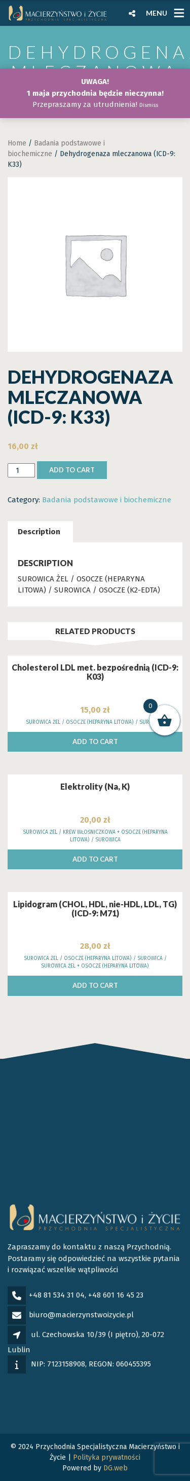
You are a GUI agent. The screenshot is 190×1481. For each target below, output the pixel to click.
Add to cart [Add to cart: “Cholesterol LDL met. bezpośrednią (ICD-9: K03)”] (95, 741)
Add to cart (72, 470)
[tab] (39, 532)
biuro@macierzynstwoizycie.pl (81, 1314)
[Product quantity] (21, 470)
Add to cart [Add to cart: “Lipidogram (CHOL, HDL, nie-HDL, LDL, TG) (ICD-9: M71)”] (95, 985)
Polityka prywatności (106, 1457)
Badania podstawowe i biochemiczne (106, 499)
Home (17, 143)
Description (39, 531)
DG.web (115, 1468)
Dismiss (148, 105)
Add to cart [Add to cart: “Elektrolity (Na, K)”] (95, 859)
